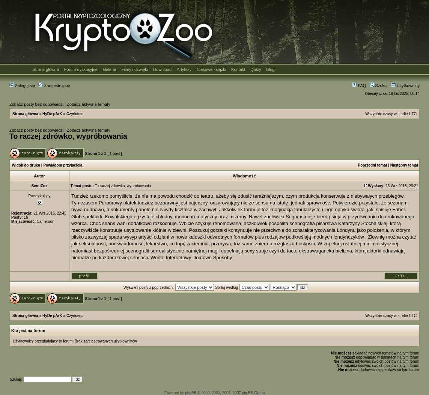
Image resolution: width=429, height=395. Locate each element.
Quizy (255, 69)
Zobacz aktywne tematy (88, 104)
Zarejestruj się (54, 85)
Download (162, 69)
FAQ (359, 85)
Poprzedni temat (372, 165)
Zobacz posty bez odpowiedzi (36, 104)
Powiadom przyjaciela (62, 165)
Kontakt (238, 69)
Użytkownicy (405, 85)
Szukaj (379, 85)
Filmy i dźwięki (134, 69)
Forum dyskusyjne (81, 69)
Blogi (270, 69)
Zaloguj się (22, 85)
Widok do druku (26, 165)
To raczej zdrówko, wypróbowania (68, 136)
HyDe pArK (52, 114)
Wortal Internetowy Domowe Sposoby (191, 257)
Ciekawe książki (211, 69)
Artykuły (184, 69)
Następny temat (404, 165)
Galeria (109, 69)
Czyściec (74, 114)
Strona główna (46, 69)
